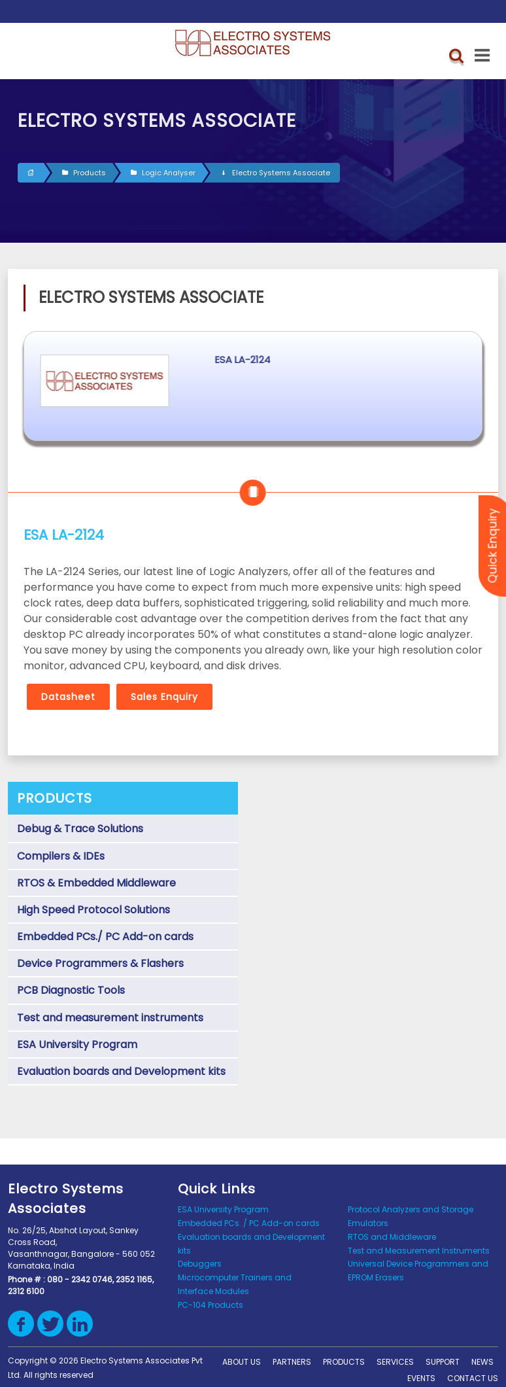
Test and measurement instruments (110, 1017)
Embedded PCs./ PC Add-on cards (105, 936)
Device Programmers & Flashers (100, 963)
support (443, 1361)
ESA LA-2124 (330, 359)
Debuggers (200, 1263)
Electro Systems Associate (275, 173)
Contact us (472, 1378)
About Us (241, 1361)
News (482, 1361)
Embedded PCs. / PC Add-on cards (249, 1223)
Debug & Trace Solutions (80, 828)
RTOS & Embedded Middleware (96, 882)
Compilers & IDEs (61, 856)
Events (421, 1378)
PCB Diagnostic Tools (71, 990)
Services (395, 1361)
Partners (292, 1361)
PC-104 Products (210, 1304)
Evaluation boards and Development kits (121, 1071)
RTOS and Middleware (392, 1236)
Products (84, 173)
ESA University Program (77, 1044)
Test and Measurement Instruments (419, 1250)
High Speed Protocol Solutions (93, 909)
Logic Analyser (163, 173)
